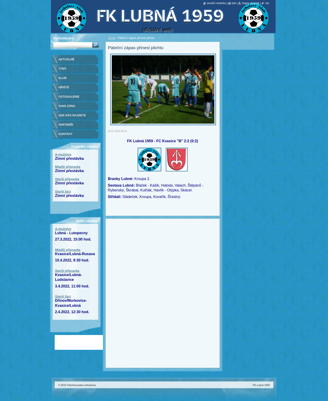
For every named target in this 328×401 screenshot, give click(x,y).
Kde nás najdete (72, 115)
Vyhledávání (63, 38)
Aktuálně (66, 59)
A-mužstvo (63, 154)
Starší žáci (63, 191)
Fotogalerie (69, 96)
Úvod (111, 38)
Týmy (63, 68)
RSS (267, 3)
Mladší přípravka (67, 167)
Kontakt (66, 134)
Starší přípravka (67, 179)
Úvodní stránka (216, 3)
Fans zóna (67, 106)
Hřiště (64, 87)
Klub (63, 78)
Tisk (234, 3)
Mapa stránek (250, 3)
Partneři (66, 124)
